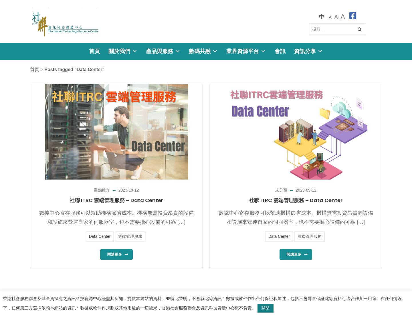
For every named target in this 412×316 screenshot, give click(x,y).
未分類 (281, 190)
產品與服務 (163, 51)
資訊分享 (308, 51)
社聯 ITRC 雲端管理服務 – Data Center (116, 200)
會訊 (280, 51)
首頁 (94, 51)
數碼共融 (203, 51)
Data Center (99, 236)
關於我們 (122, 51)
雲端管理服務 (130, 236)
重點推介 (102, 190)
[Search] (337, 29)
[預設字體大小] (330, 16)
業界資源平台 (246, 51)
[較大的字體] (336, 16)
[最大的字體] (343, 16)
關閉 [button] (266, 308)
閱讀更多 (114, 254)
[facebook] (352, 16)
